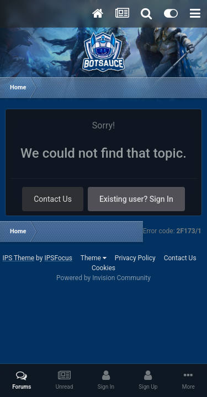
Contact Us (53, 199)
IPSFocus (58, 258)
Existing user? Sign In (136, 199)
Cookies (103, 268)
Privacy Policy (135, 258)
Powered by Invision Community (103, 278)
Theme (94, 258)
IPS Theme (18, 258)
